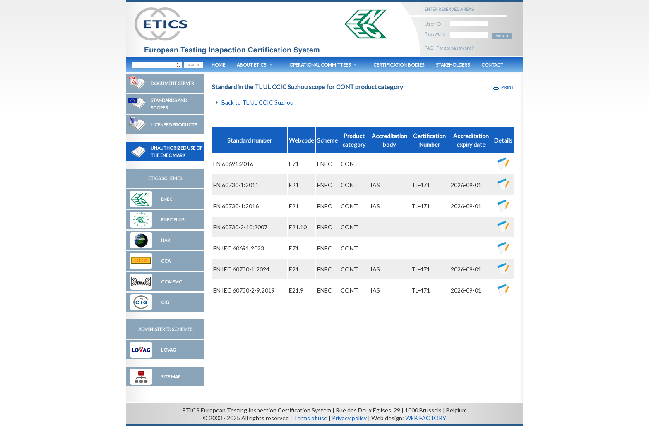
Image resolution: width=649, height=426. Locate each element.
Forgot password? (455, 47)
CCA (166, 261)
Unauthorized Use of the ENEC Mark (176, 151)
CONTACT (492, 64)
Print (507, 87)
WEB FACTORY (425, 417)
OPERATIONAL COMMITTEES (320, 64)
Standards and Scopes (169, 104)
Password (435, 32)
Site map (170, 376)
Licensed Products (174, 124)
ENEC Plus (172, 219)
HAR (165, 240)
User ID (433, 22)
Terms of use (310, 417)
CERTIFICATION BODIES (398, 64)
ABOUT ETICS (251, 64)
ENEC (167, 199)
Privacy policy (349, 417)
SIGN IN (502, 36)
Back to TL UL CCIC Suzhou (257, 102)
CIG (165, 302)
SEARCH (193, 65)
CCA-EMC (171, 281)
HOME (218, 64)
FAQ (429, 47)
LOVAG (168, 349)
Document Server (172, 83)
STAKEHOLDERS (453, 64)
